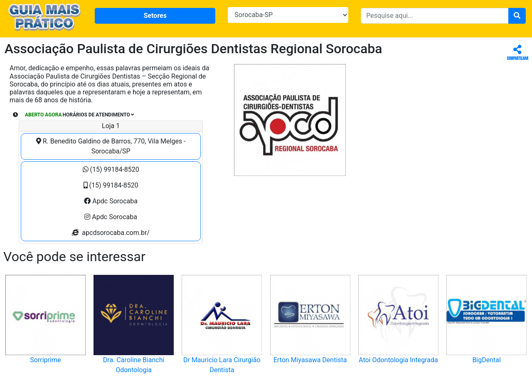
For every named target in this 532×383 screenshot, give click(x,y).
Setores (155, 16)
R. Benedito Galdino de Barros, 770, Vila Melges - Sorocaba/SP (111, 146)
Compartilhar (517, 53)
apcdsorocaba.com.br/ (111, 233)
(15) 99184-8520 (111, 169)
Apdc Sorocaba (111, 201)
